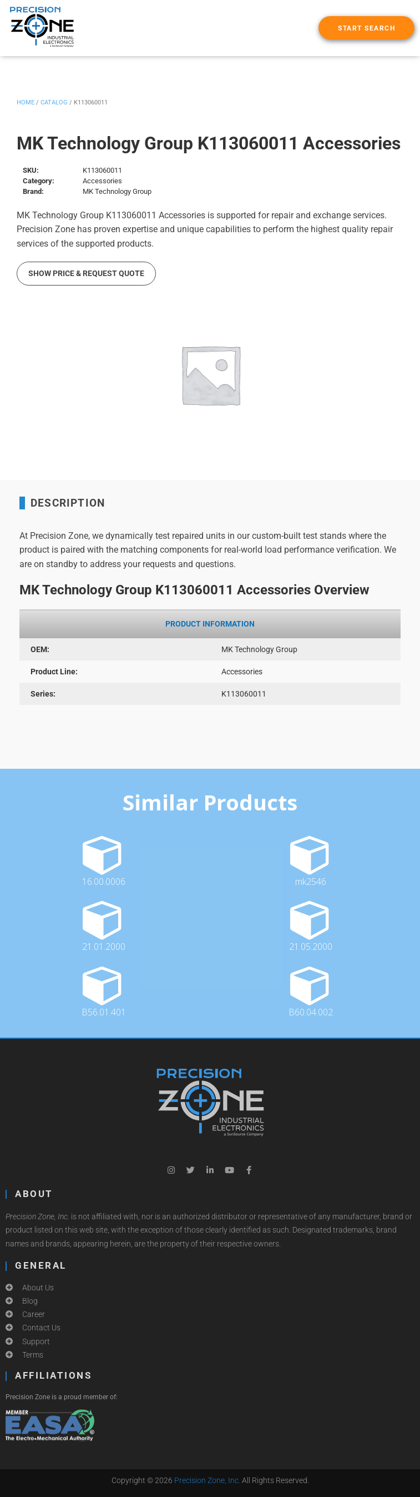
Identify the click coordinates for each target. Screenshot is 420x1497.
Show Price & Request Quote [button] (86, 273)
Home (25, 102)
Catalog (54, 102)
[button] (366, 27)
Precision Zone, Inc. (207, 1480)
